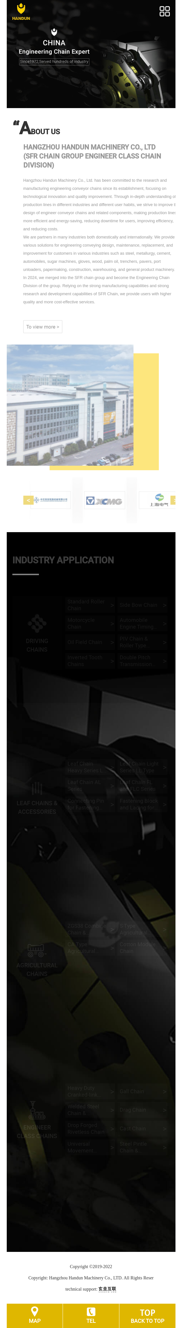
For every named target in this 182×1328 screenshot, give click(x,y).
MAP (34, 1321)
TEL (91, 1321)
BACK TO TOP (147, 1321)
